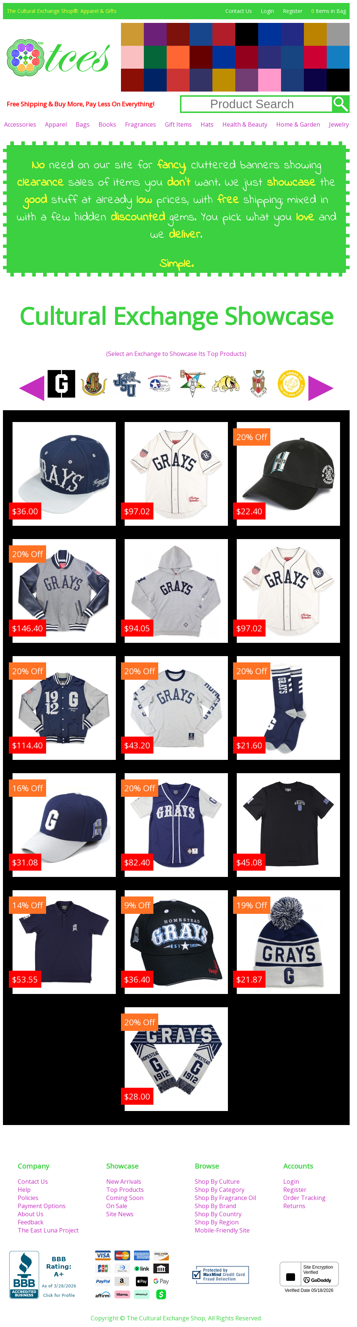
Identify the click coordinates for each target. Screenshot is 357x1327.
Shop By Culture (217, 1181)
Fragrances (140, 124)
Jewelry (339, 124)
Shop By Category (220, 1190)
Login (267, 10)
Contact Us (238, 10)
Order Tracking (304, 1198)
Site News (120, 1214)
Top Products (125, 1190)
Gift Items (178, 124)
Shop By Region (217, 1222)
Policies (28, 1198)
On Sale (116, 1206)
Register (292, 10)
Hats (207, 124)
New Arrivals (123, 1181)
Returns (294, 1206)
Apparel (56, 124)
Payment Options (42, 1206)
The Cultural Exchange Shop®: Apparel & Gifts (62, 10)
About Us (31, 1214)
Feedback (31, 1222)
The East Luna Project (48, 1230)
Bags (83, 124)
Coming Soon (124, 1198)
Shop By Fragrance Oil (225, 1198)
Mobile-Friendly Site (222, 1230)
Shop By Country (218, 1214)
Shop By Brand (215, 1206)
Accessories (20, 124)
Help (24, 1190)
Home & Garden (298, 124)
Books (107, 124)
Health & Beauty (244, 124)
